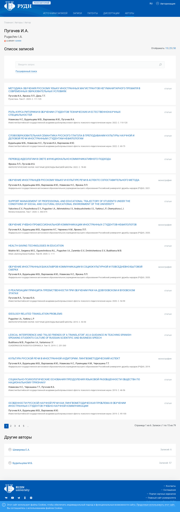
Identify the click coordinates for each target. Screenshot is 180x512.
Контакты (171, 486)
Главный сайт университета (162, 498)
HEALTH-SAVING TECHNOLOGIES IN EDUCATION (36, 251)
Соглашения (169, 490)
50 (174, 54)
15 (166, 54)
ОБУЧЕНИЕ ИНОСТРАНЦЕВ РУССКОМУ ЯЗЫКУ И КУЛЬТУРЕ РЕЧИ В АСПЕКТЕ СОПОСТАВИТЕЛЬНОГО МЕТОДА (73, 185)
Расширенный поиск (26, 77)
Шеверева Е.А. (21, 455)
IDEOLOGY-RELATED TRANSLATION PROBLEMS (35, 319)
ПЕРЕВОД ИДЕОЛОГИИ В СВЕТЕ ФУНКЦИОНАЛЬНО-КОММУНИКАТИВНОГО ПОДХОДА (59, 164)
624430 (18, 46)
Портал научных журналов (162, 494)
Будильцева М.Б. (23, 468)
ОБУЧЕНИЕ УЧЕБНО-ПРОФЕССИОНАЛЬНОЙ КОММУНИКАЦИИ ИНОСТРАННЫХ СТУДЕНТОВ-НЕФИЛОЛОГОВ (72, 230)
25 (170, 54)
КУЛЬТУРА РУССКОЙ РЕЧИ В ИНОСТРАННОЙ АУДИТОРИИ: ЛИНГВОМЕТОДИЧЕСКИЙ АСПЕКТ (64, 364)
